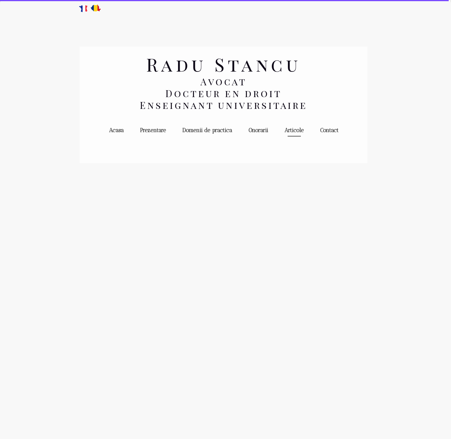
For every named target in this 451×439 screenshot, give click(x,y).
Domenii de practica (207, 130)
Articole (294, 130)
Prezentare (153, 130)
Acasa (116, 130)
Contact (329, 130)
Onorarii (258, 130)
